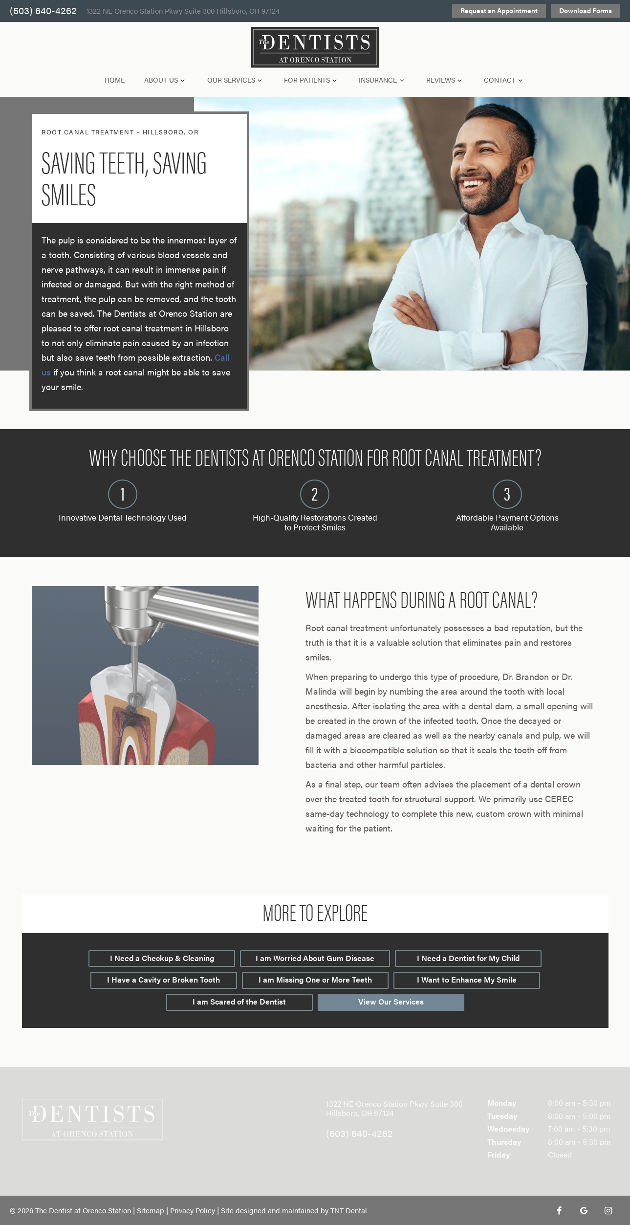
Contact (504, 80)
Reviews (445, 80)
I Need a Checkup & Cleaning (162, 957)
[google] (583, 1210)
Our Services (236, 80)
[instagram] (608, 1210)
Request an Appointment (499, 10)
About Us (166, 80)
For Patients (312, 80)
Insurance (383, 80)
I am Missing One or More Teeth (315, 979)
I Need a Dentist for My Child (468, 957)
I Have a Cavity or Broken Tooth (163, 979)
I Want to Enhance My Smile (467, 979)
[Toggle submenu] (183, 80)
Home (115, 80)
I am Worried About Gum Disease (315, 957)
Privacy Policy (192, 1210)
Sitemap (150, 1210)
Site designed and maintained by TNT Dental (294, 1210)
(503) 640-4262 (43, 11)
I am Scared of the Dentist (239, 1001)
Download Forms (585, 10)
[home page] (315, 47)
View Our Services (391, 1001)
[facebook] (559, 1210)
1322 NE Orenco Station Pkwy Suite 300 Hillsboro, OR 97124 (183, 11)
